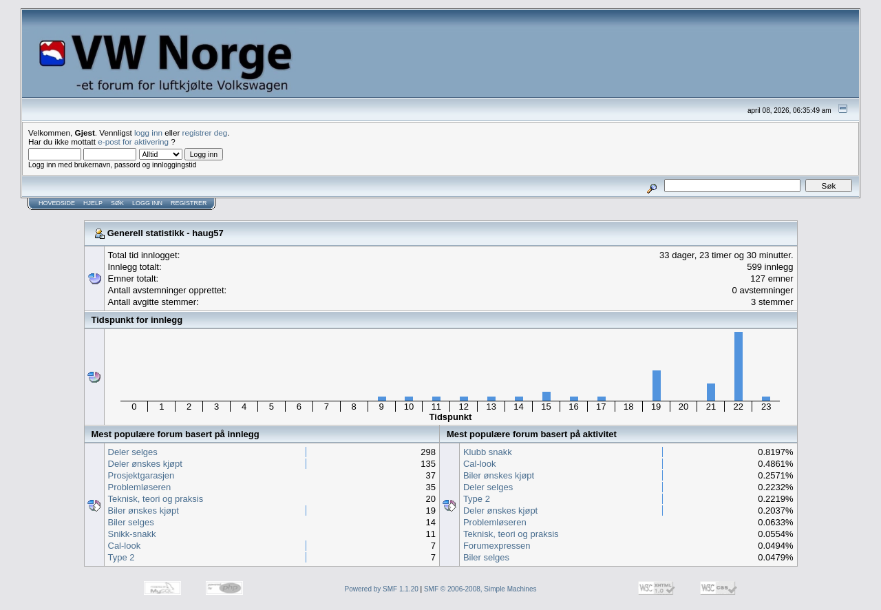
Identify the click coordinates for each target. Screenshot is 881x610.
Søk (117, 203)
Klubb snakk (487, 452)
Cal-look (124, 545)
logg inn (148, 132)
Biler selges (131, 522)
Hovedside (57, 203)
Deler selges (133, 452)
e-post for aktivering (133, 141)
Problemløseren (139, 487)
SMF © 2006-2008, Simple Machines (480, 589)
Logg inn (147, 203)
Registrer (189, 203)
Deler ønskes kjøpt (145, 464)
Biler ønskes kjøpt (143, 510)
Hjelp (93, 203)
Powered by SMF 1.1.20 (381, 589)
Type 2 (121, 557)
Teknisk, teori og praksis (156, 499)
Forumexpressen (497, 545)
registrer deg (205, 132)
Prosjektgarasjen (141, 475)
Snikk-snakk (132, 534)
